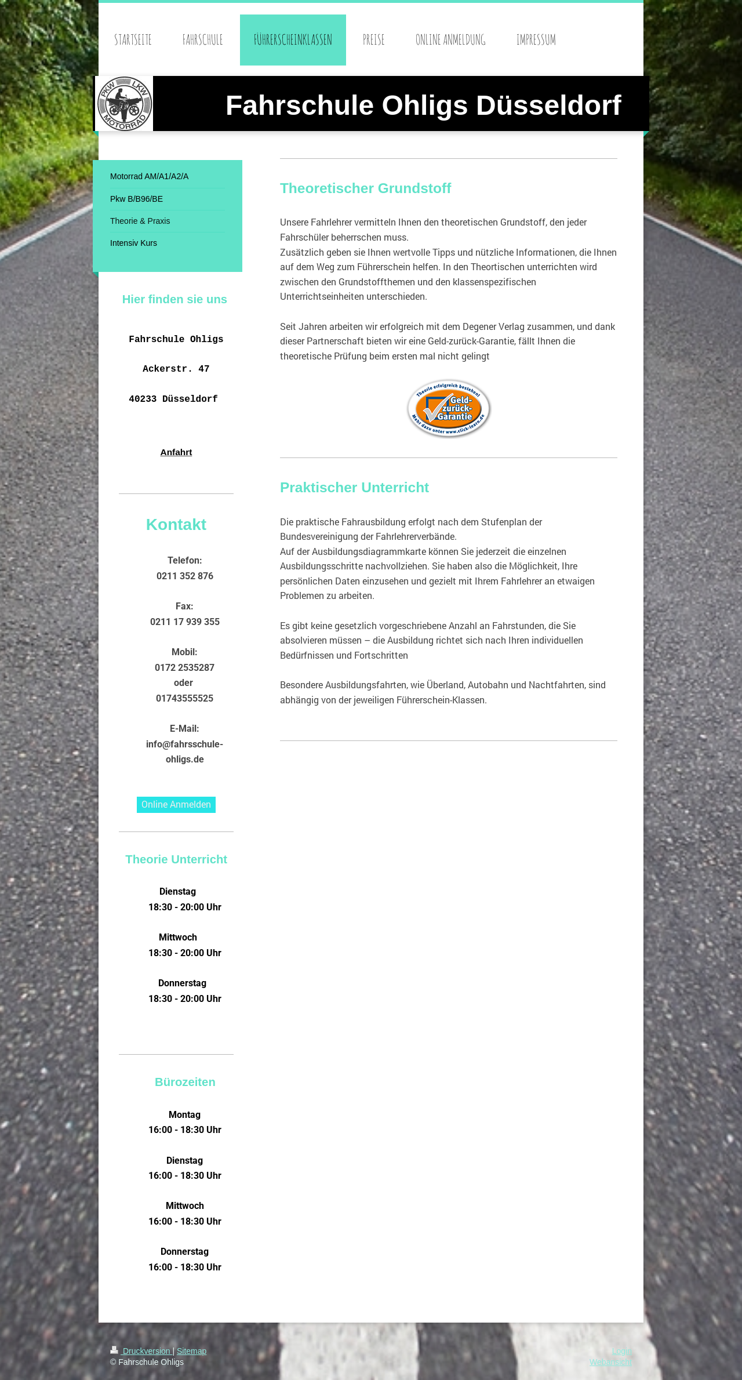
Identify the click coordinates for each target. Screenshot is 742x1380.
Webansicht (611, 1362)
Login (622, 1351)
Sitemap (191, 1351)
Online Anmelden (176, 804)
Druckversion (141, 1351)
